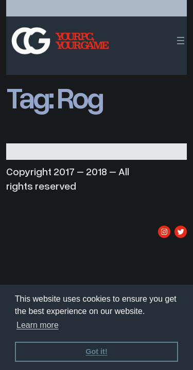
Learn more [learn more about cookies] (37, 325)
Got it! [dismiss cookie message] (96, 351)
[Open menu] (180, 40)
